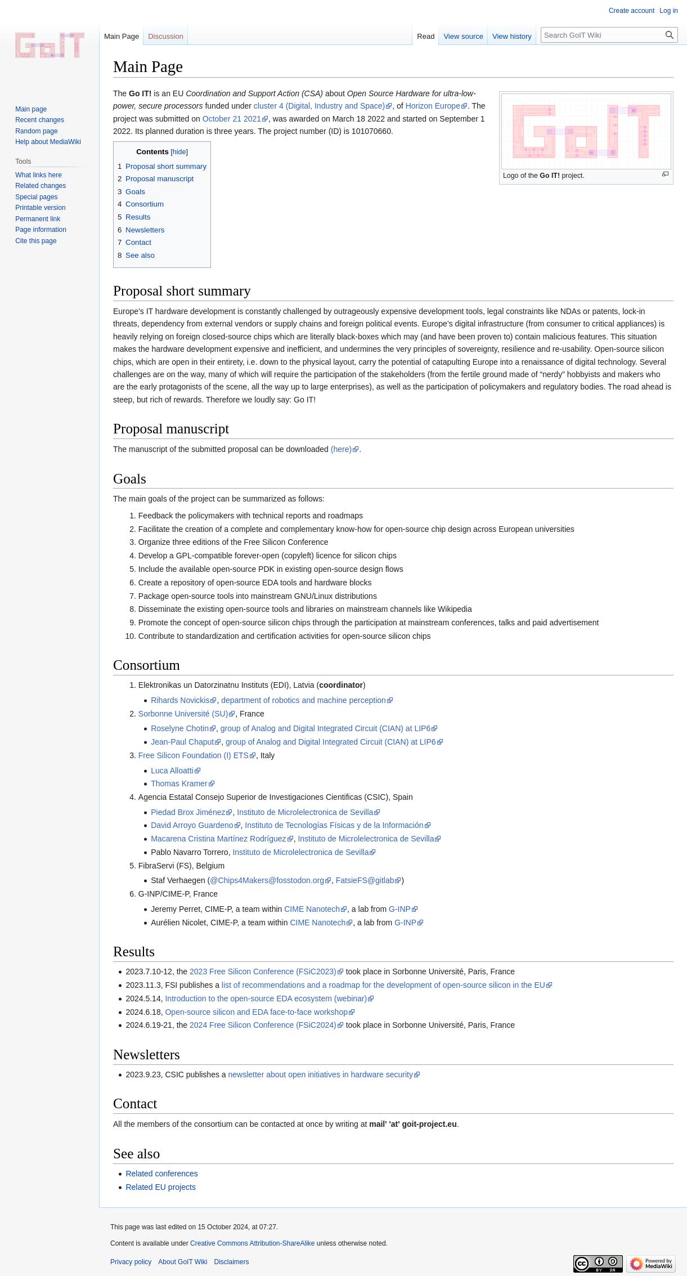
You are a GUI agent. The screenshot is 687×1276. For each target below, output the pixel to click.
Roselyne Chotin (180, 728)
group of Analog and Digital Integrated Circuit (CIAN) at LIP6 (326, 728)
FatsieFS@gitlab (365, 880)
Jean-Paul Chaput (182, 741)
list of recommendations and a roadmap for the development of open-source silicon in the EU (383, 985)
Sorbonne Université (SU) (183, 713)
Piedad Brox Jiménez (188, 812)
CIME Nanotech (312, 909)
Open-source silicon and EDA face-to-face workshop (256, 1012)
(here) (341, 449)
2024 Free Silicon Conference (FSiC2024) (263, 1024)
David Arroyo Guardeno (192, 825)
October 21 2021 (232, 118)
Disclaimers (231, 1262)
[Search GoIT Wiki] (609, 35)
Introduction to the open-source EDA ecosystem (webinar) (266, 998)
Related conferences (161, 1173)
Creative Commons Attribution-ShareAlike (252, 1243)
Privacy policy (130, 1262)
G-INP (400, 909)
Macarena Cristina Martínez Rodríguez (218, 838)
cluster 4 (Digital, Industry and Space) (319, 105)
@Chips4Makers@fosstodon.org (267, 880)
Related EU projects (160, 1187)
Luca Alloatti (172, 770)
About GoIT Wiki (182, 1262)
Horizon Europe (433, 105)
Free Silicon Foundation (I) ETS (193, 755)
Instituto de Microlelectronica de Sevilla (305, 812)
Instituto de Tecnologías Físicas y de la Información (334, 825)
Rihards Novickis (180, 700)
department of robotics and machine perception (303, 700)
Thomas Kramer (179, 783)
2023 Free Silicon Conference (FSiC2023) (263, 971)
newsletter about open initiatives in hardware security (320, 1074)
